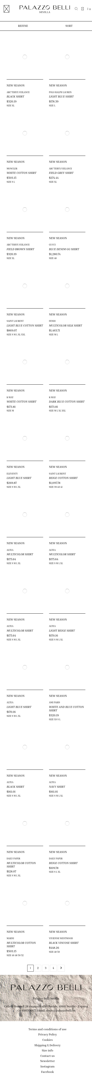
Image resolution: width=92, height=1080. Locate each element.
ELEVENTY (12, 473)
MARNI (10, 938)
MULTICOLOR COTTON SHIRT (21, 864)
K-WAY (10, 397)
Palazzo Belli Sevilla (46, 998)
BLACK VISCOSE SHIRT (64, 943)
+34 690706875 (26, 1010)
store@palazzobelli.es (61, 1010)
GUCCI (52, 244)
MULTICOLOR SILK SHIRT (65, 325)
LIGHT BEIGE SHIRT (62, 630)
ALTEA (10, 550)
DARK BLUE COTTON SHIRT (67, 401)
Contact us (47, 1056)
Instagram (47, 1066)
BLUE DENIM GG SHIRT (64, 249)
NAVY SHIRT (57, 786)
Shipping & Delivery (47, 1045)
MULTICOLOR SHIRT (20, 554)
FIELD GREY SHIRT (61, 173)
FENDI (52, 321)
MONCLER (12, 168)
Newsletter (47, 1061)
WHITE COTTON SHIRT (21, 173)
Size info (47, 1050)
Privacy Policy (47, 1034)
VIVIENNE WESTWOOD (61, 938)
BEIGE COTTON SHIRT (63, 478)
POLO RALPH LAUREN (60, 92)
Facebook (47, 1072)
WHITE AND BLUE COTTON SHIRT (66, 708)
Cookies (47, 1040)
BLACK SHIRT (15, 96)
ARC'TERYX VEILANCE (18, 92)
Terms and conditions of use (47, 1029)
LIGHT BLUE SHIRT (61, 96)
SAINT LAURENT (15, 321)
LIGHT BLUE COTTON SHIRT (25, 325)
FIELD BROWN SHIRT (20, 249)
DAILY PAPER (13, 858)
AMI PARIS (54, 702)
